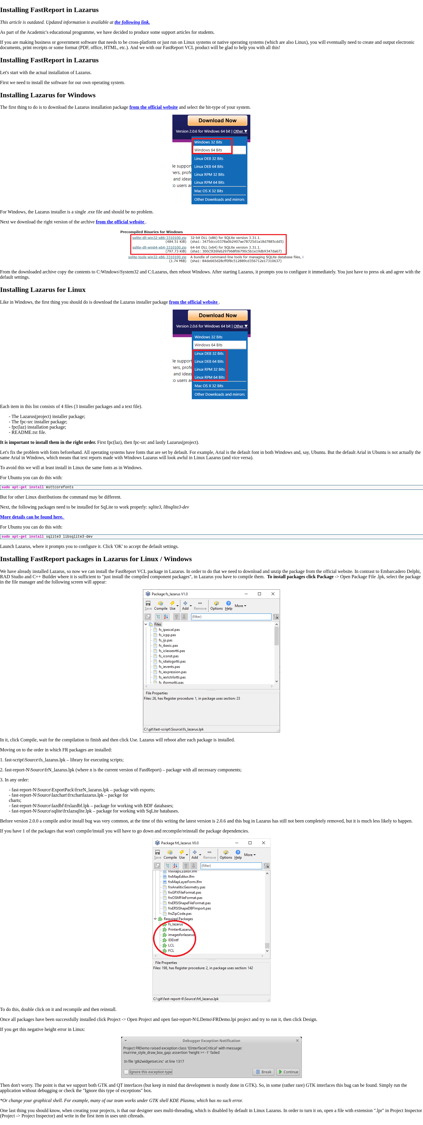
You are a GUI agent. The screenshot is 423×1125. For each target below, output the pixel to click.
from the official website (153, 107)
